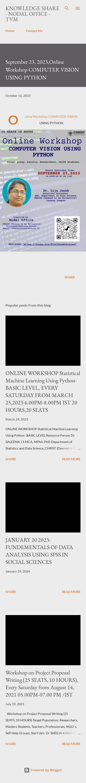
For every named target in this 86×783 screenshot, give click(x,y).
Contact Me (34, 31)
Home (10, 31)
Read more (71, 459)
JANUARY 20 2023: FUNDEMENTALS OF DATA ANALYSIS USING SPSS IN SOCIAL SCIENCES (39, 550)
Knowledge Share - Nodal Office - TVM (32, 14)
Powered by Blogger (43, 770)
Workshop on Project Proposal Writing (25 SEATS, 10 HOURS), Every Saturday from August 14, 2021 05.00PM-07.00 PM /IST (42, 683)
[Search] (66, 8)
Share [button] (69, 277)
